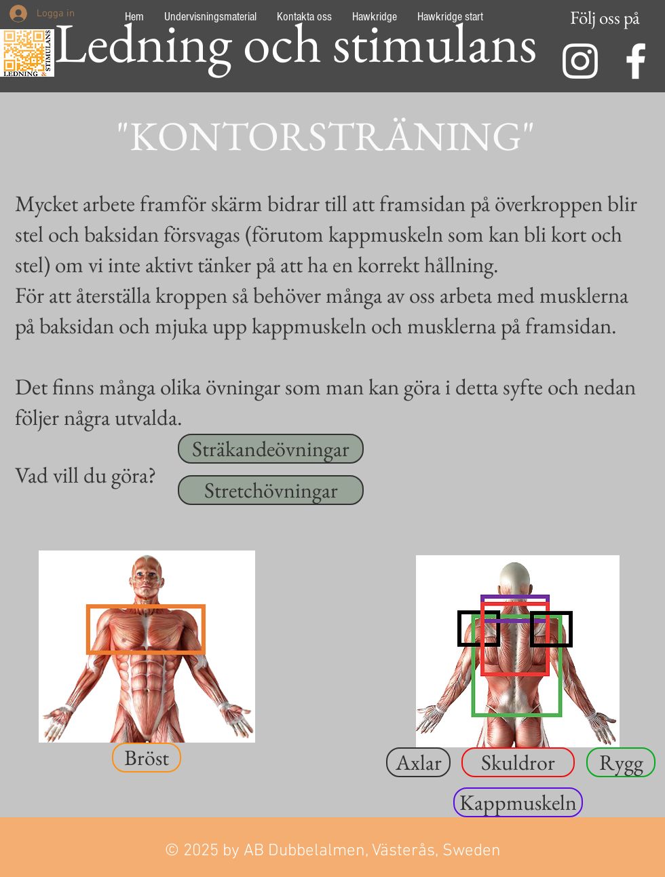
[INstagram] (580, 61)
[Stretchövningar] (271, 490)
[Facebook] (636, 61)
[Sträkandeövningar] (271, 449)
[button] (146, 757)
